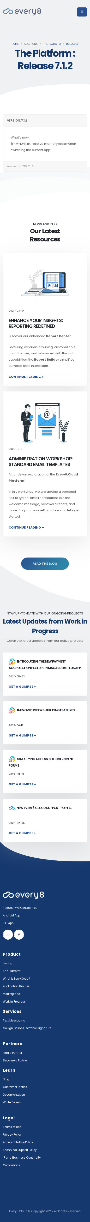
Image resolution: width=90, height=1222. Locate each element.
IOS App (9, 923)
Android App (11, 915)
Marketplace (11, 994)
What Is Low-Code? (16, 979)
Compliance (11, 1165)
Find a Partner (12, 1053)
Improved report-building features (42, 710)
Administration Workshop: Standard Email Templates (41, 462)
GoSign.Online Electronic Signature (27, 1028)
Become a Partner (15, 1060)
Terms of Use (12, 1127)
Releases (72, 44)
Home (15, 44)
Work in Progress (14, 1002)
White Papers (12, 1102)
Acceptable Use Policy (18, 1142)
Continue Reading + (26, 376)
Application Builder (16, 986)
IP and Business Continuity (22, 1158)
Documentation (14, 1095)
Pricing (7, 963)
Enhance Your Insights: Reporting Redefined (36, 323)
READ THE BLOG (45, 563)
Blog (6, 1079)
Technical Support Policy (20, 1150)
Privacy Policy (12, 1135)
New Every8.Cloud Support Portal (40, 808)
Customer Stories (15, 1087)
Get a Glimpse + (22, 686)
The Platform (52, 44)
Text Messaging (14, 1020)
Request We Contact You (20, 908)
